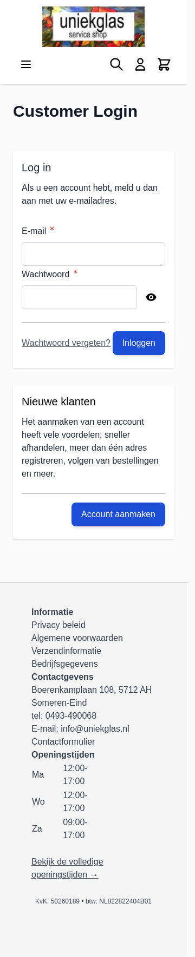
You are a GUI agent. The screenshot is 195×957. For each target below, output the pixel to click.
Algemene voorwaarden (77, 638)
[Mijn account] (140, 64)
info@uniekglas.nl (95, 728)
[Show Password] (151, 297)
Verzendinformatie (66, 650)
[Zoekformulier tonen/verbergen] (116, 64)
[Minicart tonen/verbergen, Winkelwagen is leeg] (164, 64)
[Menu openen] (26, 64)
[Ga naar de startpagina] (93, 26)
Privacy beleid (58, 625)
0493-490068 (71, 715)
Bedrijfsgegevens (64, 663)
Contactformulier (63, 741)
